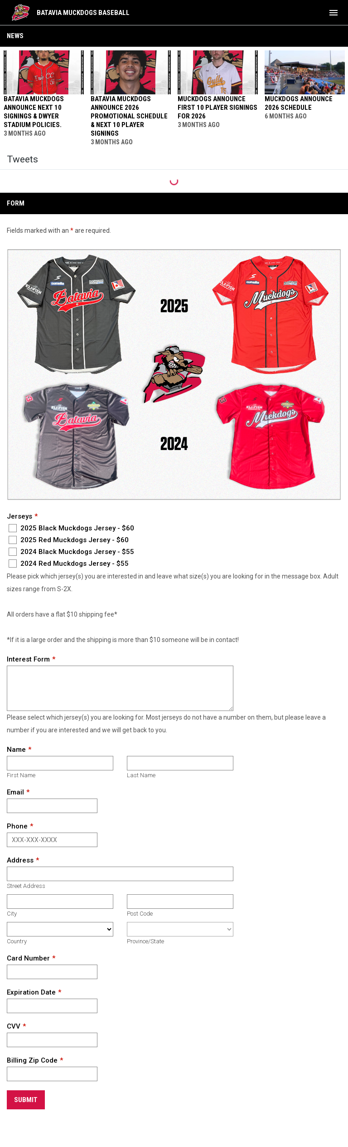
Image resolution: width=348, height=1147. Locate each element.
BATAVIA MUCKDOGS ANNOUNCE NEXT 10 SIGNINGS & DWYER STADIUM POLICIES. (34, 112)
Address (20, 860)
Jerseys (19, 516)
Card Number (28, 958)
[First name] (60, 763)
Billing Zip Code (32, 1060)
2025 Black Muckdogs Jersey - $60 (71, 528)
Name (16, 749)
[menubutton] (333, 12)
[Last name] (180, 763)
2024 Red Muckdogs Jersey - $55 (69, 563)
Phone (17, 826)
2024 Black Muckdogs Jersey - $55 (71, 552)
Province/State (145, 941)
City (12, 913)
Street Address (26, 885)
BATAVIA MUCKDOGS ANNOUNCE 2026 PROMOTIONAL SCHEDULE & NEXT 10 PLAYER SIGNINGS (129, 116)
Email (15, 792)
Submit (26, 1100)
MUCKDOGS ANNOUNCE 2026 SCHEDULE (299, 103)
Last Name (141, 775)
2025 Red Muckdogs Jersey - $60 (69, 540)
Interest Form (28, 659)
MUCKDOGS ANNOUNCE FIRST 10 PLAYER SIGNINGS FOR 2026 (217, 107)
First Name (21, 775)
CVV (13, 1026)
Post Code (140, 913)
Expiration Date (31, 992)
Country (17, 941)
